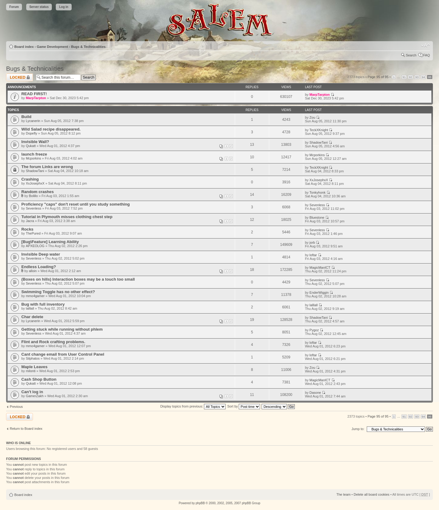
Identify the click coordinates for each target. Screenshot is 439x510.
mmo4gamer (35, 296)
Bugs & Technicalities (88, 46)
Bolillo (33, 196)
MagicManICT (319, 267)
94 (423, 77)
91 (404, 77)
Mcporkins (33, 158)
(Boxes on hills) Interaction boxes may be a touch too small (78, 279)
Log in (63, 7)
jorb (312, 242)
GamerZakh (35, 396)
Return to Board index (26, 428)
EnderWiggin (319, 292)
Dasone (315, 392)
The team (344, 494)
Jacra (30, 221)
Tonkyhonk (317, 192)
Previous (16, 406)
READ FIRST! (34, 94)
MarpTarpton (36, 98)
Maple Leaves (34, 367)
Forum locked (19, 77)
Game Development (52, 46)
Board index (24, 46)
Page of (378, 77)
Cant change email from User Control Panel (62, 354)
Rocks (27, 229)
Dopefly (31, 133)
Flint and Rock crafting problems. (53, 341)
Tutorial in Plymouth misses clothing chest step (66, 216)
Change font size (425, 45)
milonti (31, 371)
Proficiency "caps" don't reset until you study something (75, 204)
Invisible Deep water (40, 254)
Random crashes (37, 191)
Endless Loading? (38, 266)
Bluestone (316, 217)
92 (410, 77)
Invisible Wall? (35, 141)
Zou (312, 117)
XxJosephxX (35, 183)
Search (411, 55)
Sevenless (33, 208)
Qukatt (31, 146)
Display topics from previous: (193, 406)
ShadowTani (318, 142)
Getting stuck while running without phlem (62, 329)
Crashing (30, 179)
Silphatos (33, 358)
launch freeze (34, 154)
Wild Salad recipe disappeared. (50, 129)
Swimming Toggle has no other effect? (58, 291)
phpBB (200, 503)
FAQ (426, 55)
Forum (14, 7)
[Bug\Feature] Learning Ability (50, 241)
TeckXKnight (318, 130)
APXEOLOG (35, 246)
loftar (313, 255)
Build (26, 116)
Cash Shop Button (38, 379)
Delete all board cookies (371, 494)
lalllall (30, 308)
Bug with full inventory (43, 304)
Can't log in (32, 392)
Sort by (243, 406)
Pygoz (314, 330)
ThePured (33, 233)
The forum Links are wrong (47, 166)
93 (417, 77)
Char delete (32, 316)
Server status (38, 7)
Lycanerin (33, 121)
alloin (33, 271)
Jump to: (358, 429)
